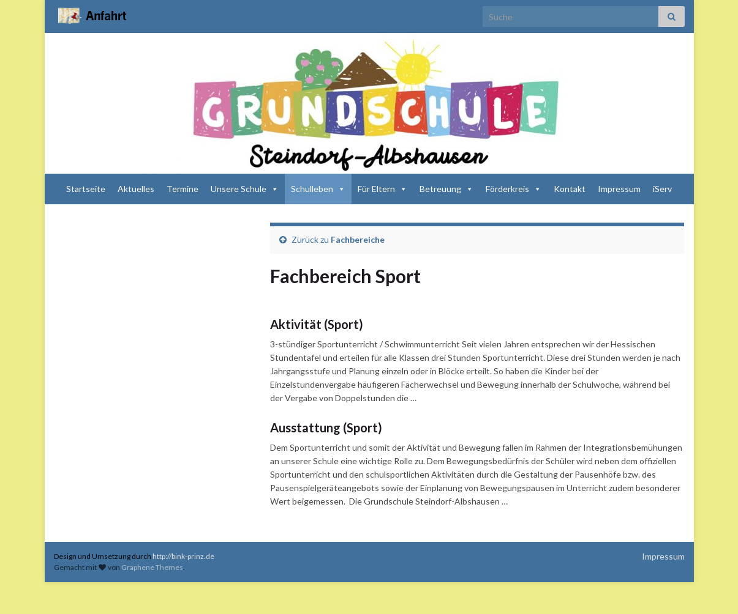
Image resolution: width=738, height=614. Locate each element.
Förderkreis (513, 188)
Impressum (619, 188)
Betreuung (446, 188)
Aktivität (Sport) (316, 324)
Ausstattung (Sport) (326, 427)
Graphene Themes (152, 567)
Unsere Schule (245, 188)
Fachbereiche (358, 239)
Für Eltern (382, 188)
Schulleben (318, 188)
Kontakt (570, 188)
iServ (662, 188)
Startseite (85, 188)
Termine (182, 188)
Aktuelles (136, 188)
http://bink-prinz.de (183, 556)
